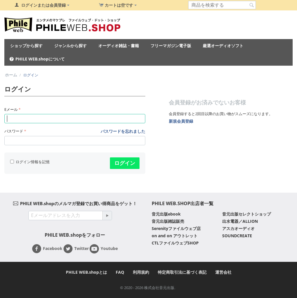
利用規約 (141, 272)
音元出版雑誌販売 (168, 221)
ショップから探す (26, 45)
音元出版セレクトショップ (246, 214)
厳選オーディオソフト (223, 45)
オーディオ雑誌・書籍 (118, 45)
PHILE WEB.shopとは (86, 272)
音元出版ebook (166, 214)
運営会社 (223, 272)
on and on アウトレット (175, 235)
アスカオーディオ (238, 228)
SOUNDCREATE (237, 235)
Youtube (104, 248)
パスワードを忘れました (123, 131)
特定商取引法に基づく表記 (182, 272)
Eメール (11, 109)
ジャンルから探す (70, 45)
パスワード (13, 131)
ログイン (124, 163)
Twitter (76, 248)
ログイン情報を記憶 (30, 161)
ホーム (11, 75)
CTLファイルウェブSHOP (175, 243)
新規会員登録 (181, 121)
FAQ (120, 272)
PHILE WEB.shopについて (40, 59)
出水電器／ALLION (240, 221)
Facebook (47, 248)
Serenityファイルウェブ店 (176, 228)
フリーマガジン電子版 (171, 45)
